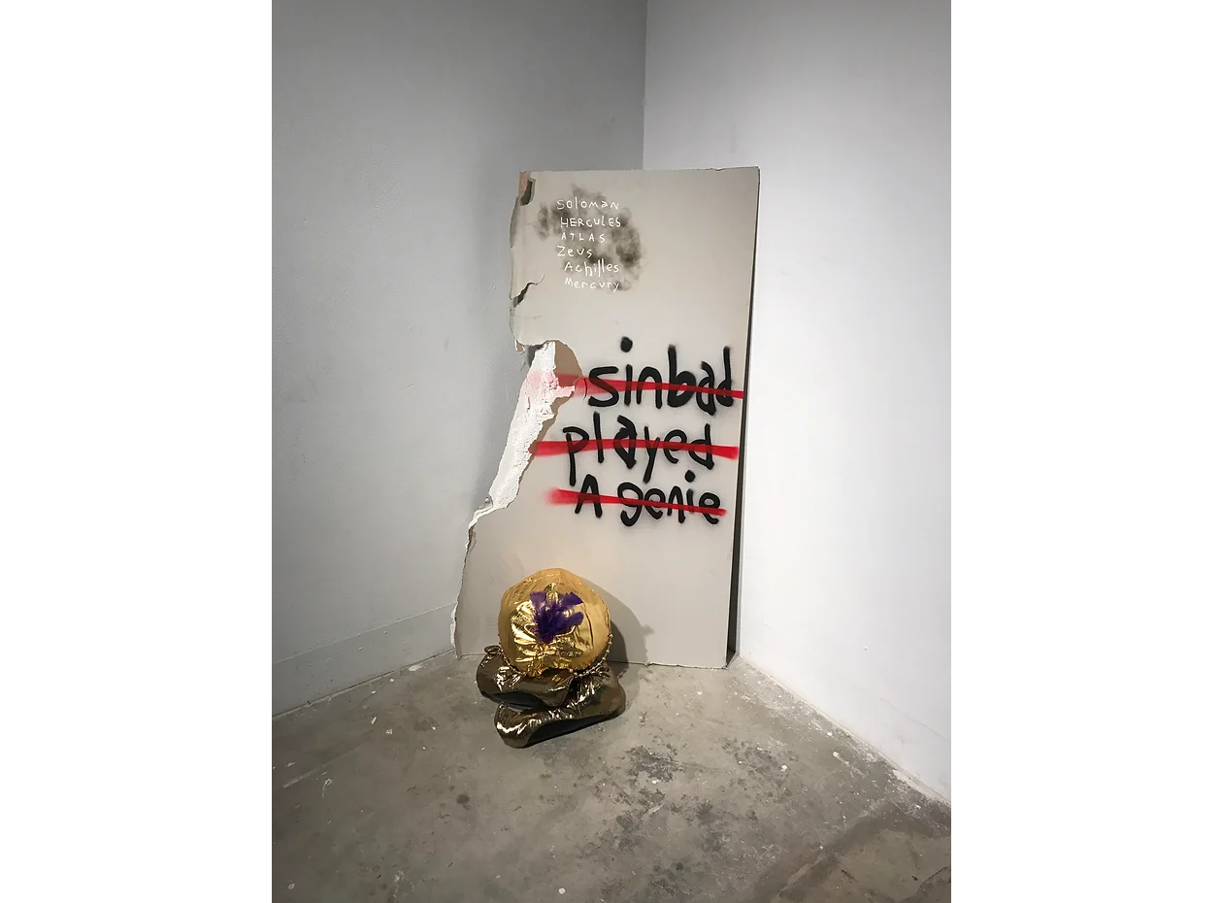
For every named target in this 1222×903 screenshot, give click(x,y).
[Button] (589, 202)
